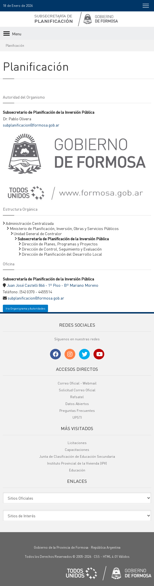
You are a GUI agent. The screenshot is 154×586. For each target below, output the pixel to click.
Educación (77, 470)
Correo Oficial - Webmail (77, 383)
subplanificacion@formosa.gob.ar (31, 124)
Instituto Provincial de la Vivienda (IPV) (77, 463)
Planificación (15, 46)
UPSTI (77, 417)
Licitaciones (77, 443)
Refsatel (77, 397)
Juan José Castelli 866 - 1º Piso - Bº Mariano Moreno (52, 285)
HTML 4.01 (110, 557)
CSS (97, 557)
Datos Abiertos (77, 404)
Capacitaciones (77, 449)
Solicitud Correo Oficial (77, 390)
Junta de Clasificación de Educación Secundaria (77, 456)
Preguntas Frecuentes (77, 410)
